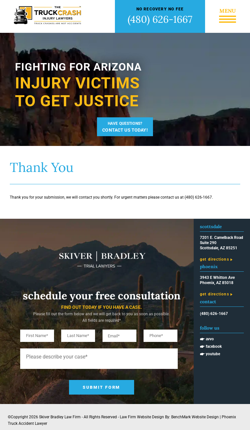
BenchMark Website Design (195, 417)
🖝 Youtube (210, 354)
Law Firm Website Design (142, 417)
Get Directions (214, 259)
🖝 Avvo (207, 339)
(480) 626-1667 (160, 19)
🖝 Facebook (211, 346)
